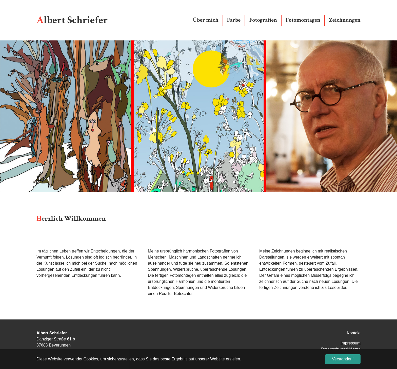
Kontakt (354, 333)
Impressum (351, 343)
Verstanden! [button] (342, 359)
